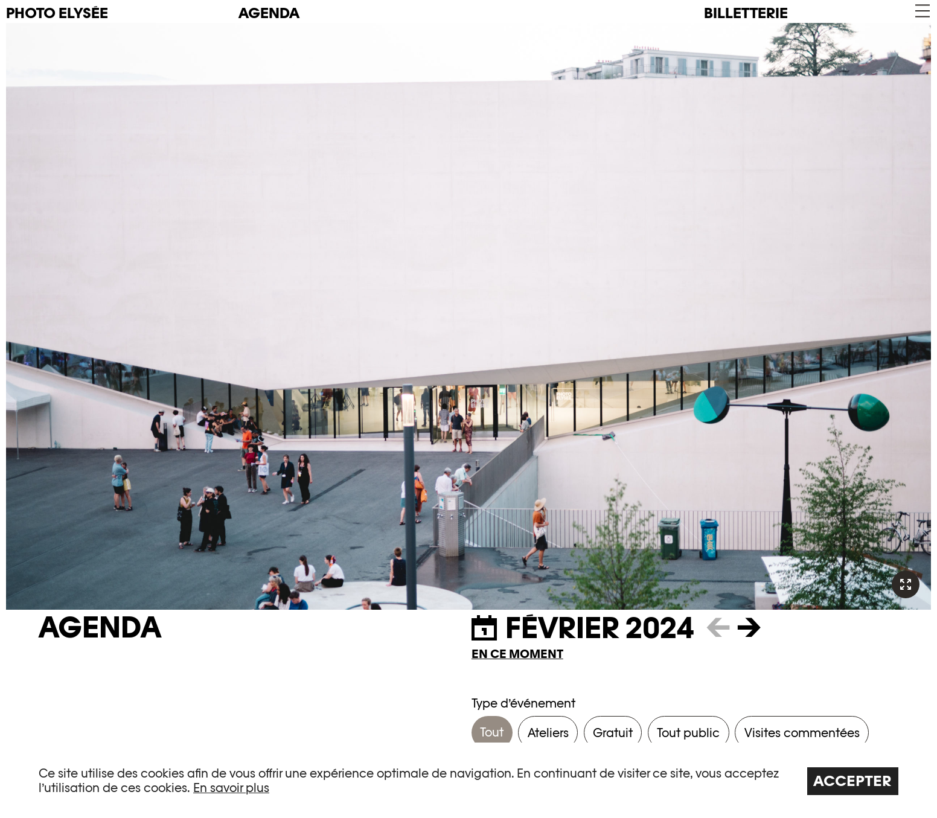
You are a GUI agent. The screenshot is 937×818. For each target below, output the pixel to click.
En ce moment (517, 654)
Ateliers (548, 733)
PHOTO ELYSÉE (57, 13)
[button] (922, 11)
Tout (492, 732)
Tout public (688, 733)
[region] (468, 780)
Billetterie (746, 13)
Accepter (852, 781)
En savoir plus (231, 788)
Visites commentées (802, 733)
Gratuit (613, 733)
